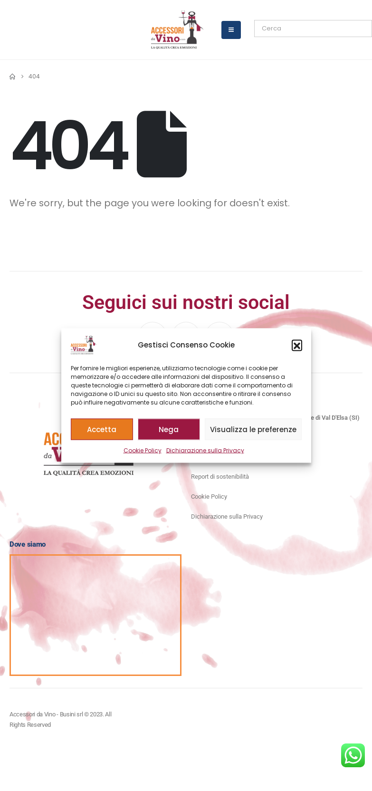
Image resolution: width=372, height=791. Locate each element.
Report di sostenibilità (220, 476)
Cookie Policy (143, 450)
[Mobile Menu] (231, 30)
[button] (297, 345)
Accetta (101, 429)
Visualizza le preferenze (253, 429)
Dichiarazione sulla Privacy (205, 450)
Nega (169, 429)
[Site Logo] (177, 29)
